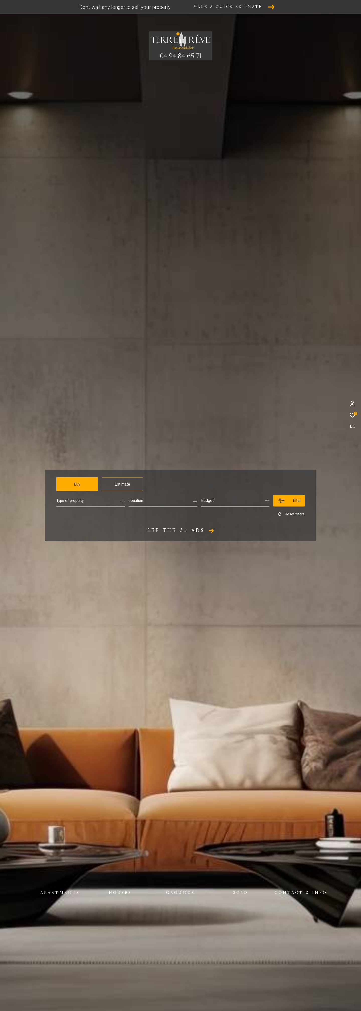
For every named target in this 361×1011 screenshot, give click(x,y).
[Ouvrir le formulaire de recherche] (289, 501)
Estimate (122, 484)
